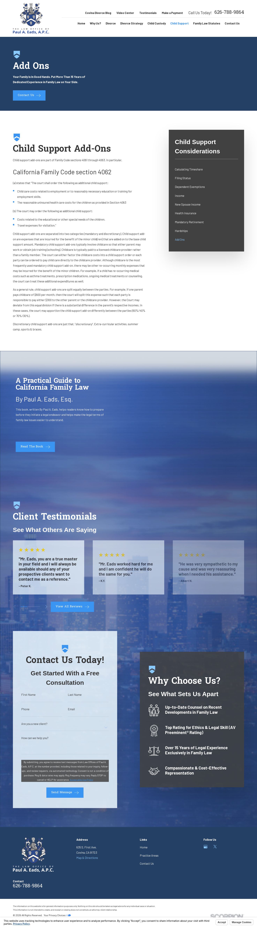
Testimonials (148, 12)
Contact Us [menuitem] (232, 23)
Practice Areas (149, 855)
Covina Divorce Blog (98, 12)
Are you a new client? (29, 723)
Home (144, 847)
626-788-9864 (229, 12)
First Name (23, 694)
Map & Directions (87, 857)
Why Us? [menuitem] (95, 23)
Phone (20, 709)
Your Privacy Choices (57, 915)
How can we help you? (29, 737)
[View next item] (46, 606)
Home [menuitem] (81, 23)
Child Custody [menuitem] (157, 23)
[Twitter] (215, 847)
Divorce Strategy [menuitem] (131, 23)
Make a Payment (172, 12)
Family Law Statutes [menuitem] (206, 23)
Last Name (69, 694)
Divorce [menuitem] (111, 23)
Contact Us (147, 863)
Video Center (125, 12)
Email (65, 709)
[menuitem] (206, 169)
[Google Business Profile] (205, 847)
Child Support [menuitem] (179, 23)
